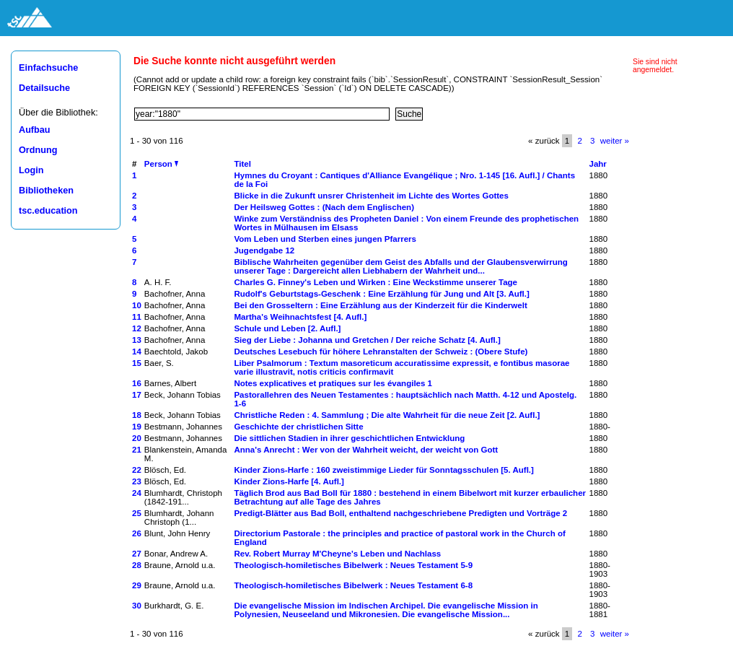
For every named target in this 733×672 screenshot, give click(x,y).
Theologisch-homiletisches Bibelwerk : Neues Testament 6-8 (353, 585)
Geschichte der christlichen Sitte (298, 426)
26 (136, 533)
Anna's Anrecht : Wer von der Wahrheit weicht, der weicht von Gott (366, 449)
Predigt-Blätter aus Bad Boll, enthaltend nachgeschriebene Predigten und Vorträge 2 (400, 513)
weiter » (614, 140)
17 (136, 394)
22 (136, 470)
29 (136, 585)
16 (136, 383)
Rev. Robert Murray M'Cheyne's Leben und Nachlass (337, 553)
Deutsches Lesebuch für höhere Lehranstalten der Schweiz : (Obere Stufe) (380, 351)
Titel (242, 164)
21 (136, 449)
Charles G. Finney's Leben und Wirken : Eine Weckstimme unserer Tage (375, 282)
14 (136, 351)
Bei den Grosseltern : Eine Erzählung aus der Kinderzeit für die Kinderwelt (380, 305)
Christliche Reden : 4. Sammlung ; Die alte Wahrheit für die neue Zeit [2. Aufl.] (387, 415)
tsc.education (48, 211)
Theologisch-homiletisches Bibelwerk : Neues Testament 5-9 (353, 565)
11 (136, 317)
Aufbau (35, 130)
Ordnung (38, 150)
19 (136, 426)
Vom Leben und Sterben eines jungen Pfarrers (325, 239)
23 (136, 481)
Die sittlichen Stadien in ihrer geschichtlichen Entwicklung (349, 438)
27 (136, 553)
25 (136, 513)
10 (136, 305)
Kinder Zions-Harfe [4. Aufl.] (288, 481)
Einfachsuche (48, 68)
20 (136, 438)
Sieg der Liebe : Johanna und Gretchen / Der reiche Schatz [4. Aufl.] (367, 340)
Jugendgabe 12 (264, 250)
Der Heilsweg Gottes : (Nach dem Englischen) (324, 207)
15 (136, 363)
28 (136, 565)
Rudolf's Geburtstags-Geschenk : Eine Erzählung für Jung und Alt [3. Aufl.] (381, 293)
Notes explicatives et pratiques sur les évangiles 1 (333, 383)
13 (136, 340)
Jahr (598, 164)
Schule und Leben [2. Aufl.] (287, 328)
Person (161, 164)
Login (31, 170)
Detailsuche (44, 88)
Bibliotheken (46, 191)
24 (136, 493)
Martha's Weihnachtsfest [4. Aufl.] (300, 317)
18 (136, 415)
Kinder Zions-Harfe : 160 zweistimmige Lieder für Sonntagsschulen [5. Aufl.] (384, 470)
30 (136, 605)
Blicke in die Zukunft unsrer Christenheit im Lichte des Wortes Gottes (371, 195)
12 (136, 328)
